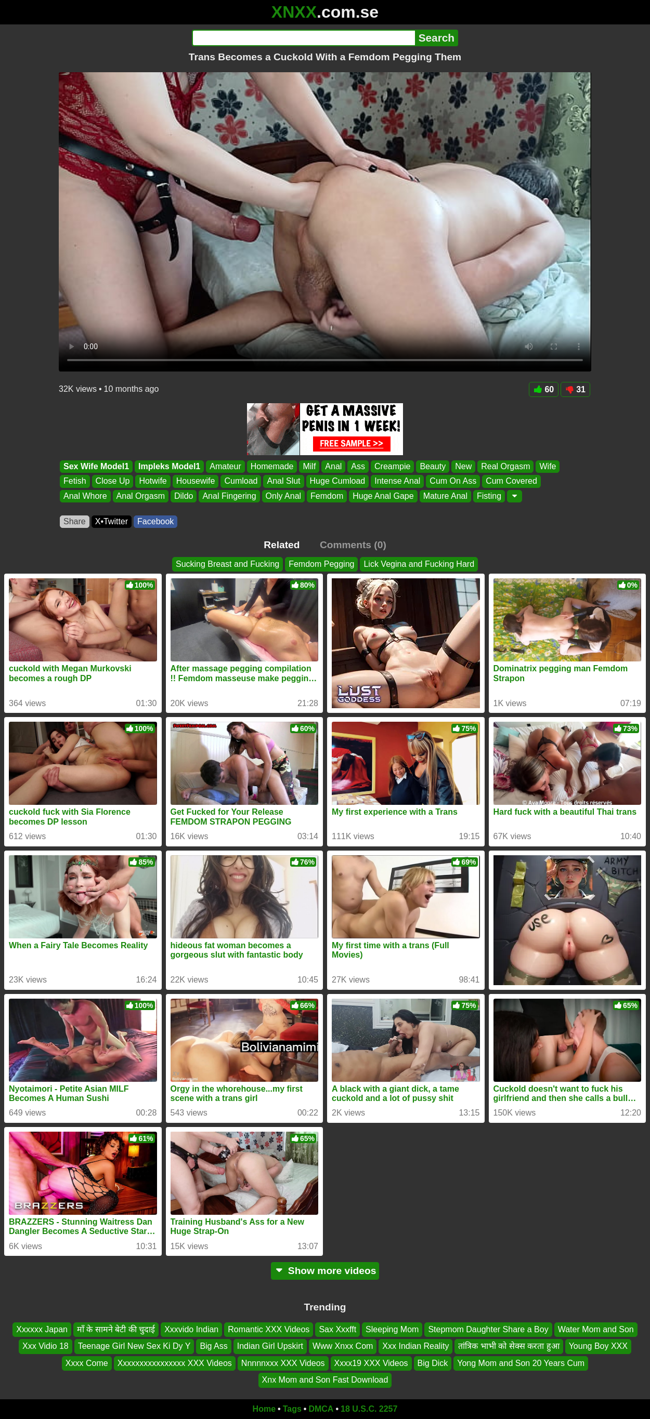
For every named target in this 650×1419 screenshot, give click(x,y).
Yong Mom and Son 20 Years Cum (520, 1363)
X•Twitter (111, 521)
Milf (309, 466)
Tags (292, 1408)
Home (264, 1408)
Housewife (195, 481)
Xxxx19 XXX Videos (371, 1363)
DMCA (320, 1408)
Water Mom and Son (596, 1329)
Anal (333, 466)
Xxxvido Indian (191, 1329)
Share (74, 521)
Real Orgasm (505, 466)
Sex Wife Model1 (96, 466)
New (463, 466)
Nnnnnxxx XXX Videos (283, 1363)
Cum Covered (511, 481)
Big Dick (433, 1363)
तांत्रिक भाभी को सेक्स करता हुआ (508, 1346)
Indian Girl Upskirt (270, 1346)
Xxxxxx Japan (42, 1329)
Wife (547, 466)
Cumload (240, 481)
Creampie (392, 466)
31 (575, 389)
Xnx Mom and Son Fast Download (325, 1379)
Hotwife (152, 481)
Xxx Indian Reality (415, 1346)
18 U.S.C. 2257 (369, 1408)
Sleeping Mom (392, 1329)
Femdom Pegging (321, 564)
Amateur (225, 466)
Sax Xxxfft (337, 1329)
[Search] (303, 38)
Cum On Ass (453, 481)
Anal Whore (85, 496)
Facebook (155, 521)
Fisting (489, 496)
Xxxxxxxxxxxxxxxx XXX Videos (175, 1363)
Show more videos (325, 1270)
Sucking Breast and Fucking (227, 564)
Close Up (113, 481)
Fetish (74, 481)
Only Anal (283, 496)
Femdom (326, 496)
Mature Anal (445, 496)
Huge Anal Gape (383, 496)
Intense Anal (397, 481)
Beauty (433, 466)
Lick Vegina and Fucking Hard (418, 564)
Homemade (272, 466)
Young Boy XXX (598, 1346)
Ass (358, 466)
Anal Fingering (229, 496)
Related (282, 544)
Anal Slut (283, 481)
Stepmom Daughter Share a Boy (488, 1329)
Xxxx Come (87, 1363)
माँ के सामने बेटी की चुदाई (116, 1329)
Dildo (183, 496)
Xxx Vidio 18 (45, 1346)
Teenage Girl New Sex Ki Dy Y (134, 1346)
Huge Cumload (338, 481)
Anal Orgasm (140, 496)
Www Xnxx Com (343, 1346)
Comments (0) (353, 544)
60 (544, 389)
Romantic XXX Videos (268, 1329)
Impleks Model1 (169, 466)
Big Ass (213, 1346)
